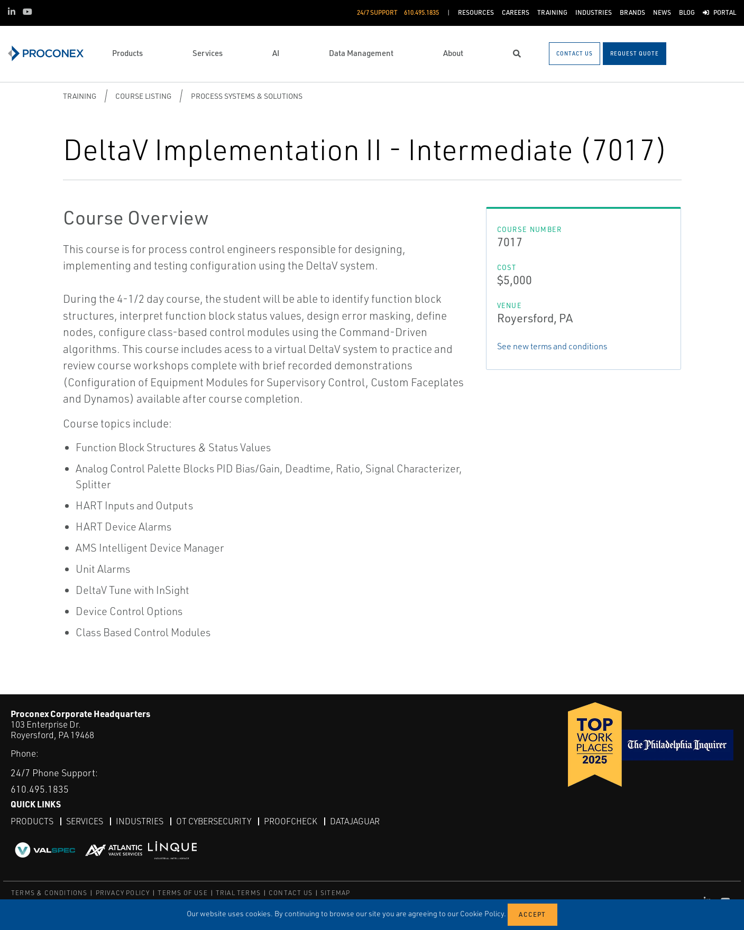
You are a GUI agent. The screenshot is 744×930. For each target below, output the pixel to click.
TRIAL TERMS (238, 893)
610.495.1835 (40, 789)
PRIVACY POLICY (123, 893)
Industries (139, 821)
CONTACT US (291, 893)
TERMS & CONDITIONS (49, 893)
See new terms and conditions (552, 346)
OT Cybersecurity (213, 821)
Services (84, 821)
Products (32, 821)
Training (79, 95)
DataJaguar (355, 821)
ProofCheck (290, 821)
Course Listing (143, 95)
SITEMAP (335, 893)
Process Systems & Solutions (246, 95)
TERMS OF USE (182, 893)
